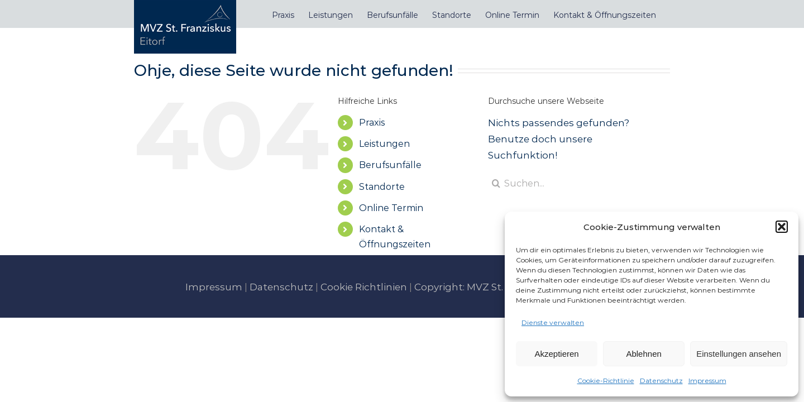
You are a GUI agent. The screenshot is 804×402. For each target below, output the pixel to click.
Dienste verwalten (552, 322)
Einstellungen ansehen (738, 353)
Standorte (382, 186)
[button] (781, 226)
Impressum (707, 380)
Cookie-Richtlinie (605, 380)
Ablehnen (643, 353)
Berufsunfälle (390, 165)
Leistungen (384, 143)
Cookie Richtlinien (363, 287)
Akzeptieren (556, 353)
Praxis (372, 122)
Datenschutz (661, 380)
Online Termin (391, 208)
